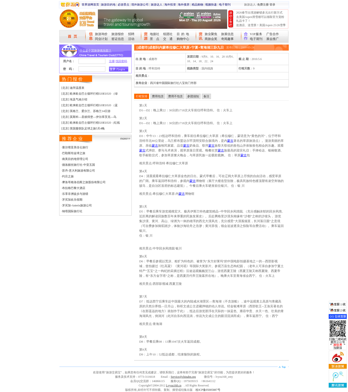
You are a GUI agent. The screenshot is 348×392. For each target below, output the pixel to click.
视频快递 (211, 4)
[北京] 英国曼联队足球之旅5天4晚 (83, 128)
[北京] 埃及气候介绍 (74, 99)
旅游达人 (156, 4)
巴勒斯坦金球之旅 (73, 153)
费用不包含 (175, 96)
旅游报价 (117, 34)
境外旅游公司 (140, 4)
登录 (272, 4)
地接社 (154, 34)
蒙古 (230, 141)
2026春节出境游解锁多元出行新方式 (259, 12)
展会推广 (272, 39)
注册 (112, 61)
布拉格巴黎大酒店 (73, 188)
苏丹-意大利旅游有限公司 (78, 170)
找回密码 (121, 61)
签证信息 (117, 39)
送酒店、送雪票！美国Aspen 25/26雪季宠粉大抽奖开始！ (261, 27)
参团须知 (193, 96)
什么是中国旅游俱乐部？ (95, 50)
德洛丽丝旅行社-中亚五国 (78, 164)
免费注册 (263, 4)
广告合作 (272, 34)
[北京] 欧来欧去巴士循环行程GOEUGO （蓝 (89, 105)
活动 (131, 39)
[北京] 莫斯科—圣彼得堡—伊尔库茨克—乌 (88, 117)
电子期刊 (225, 4)
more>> (125, 138)
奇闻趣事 (227, 39)
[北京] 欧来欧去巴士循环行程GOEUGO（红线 (90, 122)
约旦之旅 (68, 176)
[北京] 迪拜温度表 (72, 88)
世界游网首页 (90, 4)
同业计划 (101, 39)
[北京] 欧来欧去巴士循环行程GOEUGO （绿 (89, 93)
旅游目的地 (108, 4)
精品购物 (197, 4)
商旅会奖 (211, 39)
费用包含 (158, 96)
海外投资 (170, 4)
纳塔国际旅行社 (72, 211)
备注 (206, 96)
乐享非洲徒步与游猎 (75, 194)
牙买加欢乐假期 (72, 199)
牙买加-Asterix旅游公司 (77, 205)
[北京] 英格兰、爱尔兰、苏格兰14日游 (85, 111)
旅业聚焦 (211, 34)
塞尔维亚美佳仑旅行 (75, 147)
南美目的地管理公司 (75, 159)
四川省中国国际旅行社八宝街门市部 (173, 83)
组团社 (168, 34)
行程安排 (141, 96)
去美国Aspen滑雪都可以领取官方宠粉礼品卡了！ (260, 19)
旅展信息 (227, 34)
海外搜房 (183, 4)
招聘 (131, 34)
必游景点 (123, 4)
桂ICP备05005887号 (208, 390)
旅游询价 (101, 34)
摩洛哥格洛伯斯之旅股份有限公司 (84, 182)
